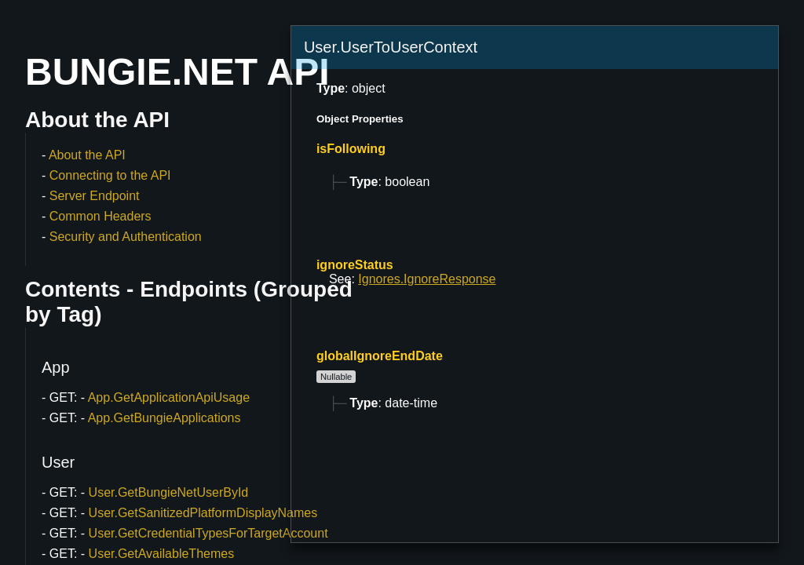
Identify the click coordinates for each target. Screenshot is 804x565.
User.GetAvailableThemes (162, 553)
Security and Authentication (125, 236)
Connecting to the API (110, 175)
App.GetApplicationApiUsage (169, 397)
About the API (87, 155)
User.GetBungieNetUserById (169, 492)
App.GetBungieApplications (164, 418)
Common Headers (100, 216)
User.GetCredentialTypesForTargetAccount (208, 533)
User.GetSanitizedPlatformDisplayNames (203, 512)
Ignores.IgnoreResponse (426, 279)
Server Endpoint (94, 195)
